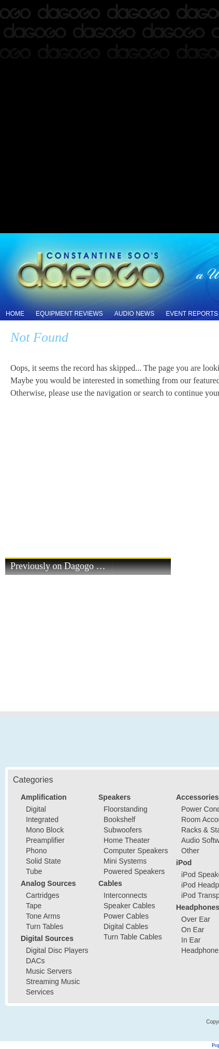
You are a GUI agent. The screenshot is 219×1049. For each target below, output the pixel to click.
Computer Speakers (136, 850)
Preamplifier (45, 840)
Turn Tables (44, 926)
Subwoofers (123, 830)
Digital (36, 809)
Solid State (43, 861)
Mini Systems (125, 861)
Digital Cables (126, 926)
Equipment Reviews (69, 313)
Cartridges (43, 895)
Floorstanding (126, 809)
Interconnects (125, 895)
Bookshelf (119, 819)
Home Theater (127, 840)
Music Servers (49, 971)
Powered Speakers (134, 871)
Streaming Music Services (53, 986)
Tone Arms (43, 916)
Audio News (134, 313)
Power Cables (126, 916)
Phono (36, 850)
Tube (34, 871)
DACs (35, 961)
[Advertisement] (109, 117)
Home (15, 313)
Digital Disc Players (57, 950)
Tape (33, 906)
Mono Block (45, 830)
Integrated (42, 819)
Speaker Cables (129, 906)
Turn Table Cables (133, 937)
